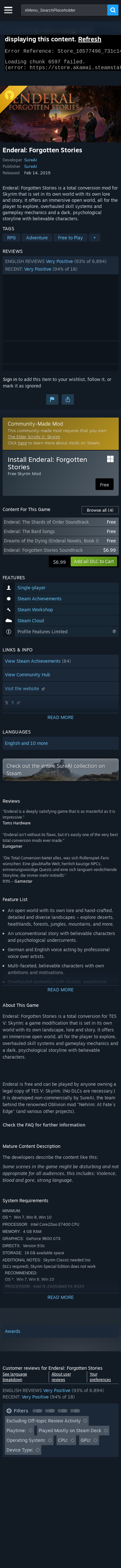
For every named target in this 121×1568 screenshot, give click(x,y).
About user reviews (61, 1381)
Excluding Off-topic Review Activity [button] (43, 1424)
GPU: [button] (86, 1444)
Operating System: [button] (25, 1444)
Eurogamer (12, 850)
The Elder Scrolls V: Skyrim (34, 440)
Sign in (10, 383)
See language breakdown (15, 1381)
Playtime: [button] (16, 1434)
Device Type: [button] (19, 1453)
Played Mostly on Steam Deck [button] (70, 1434)
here (22, 446)
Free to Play (70, 241)
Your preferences (100, 1381)
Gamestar (23, 885)
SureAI (30, 163)
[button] (61, 269)
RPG (11, 241)
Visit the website (25, 692)
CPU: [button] (63, 1444)
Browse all (100, 514)
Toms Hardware (17, 826)
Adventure (37, 241)
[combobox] (64, 10)
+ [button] (94, 241)
